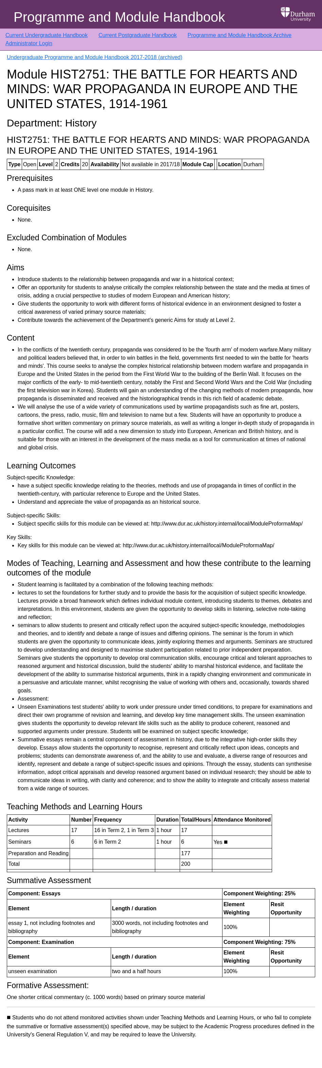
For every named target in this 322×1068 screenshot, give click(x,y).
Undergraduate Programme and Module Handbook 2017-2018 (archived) (94, 57)
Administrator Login (28, 43)
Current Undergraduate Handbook (46, 35)
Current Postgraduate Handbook (138, 35)
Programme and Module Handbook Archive (239, 35)
